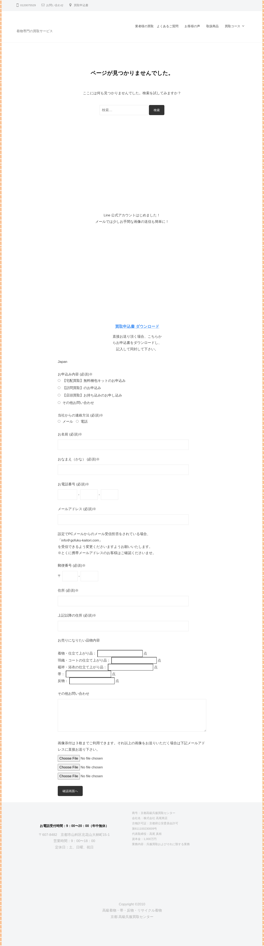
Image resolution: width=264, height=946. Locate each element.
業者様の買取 (144, 26)
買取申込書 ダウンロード (137, 326)
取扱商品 (212, 26)
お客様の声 (192, 26)
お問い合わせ (55, 5)
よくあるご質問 (167, 26)
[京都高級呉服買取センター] (74, 872)
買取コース (232, 26)
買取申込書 (81, 5)
